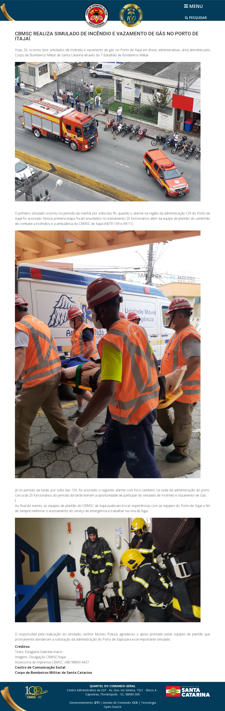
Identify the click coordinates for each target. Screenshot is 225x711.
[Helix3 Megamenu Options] (194, 6)
